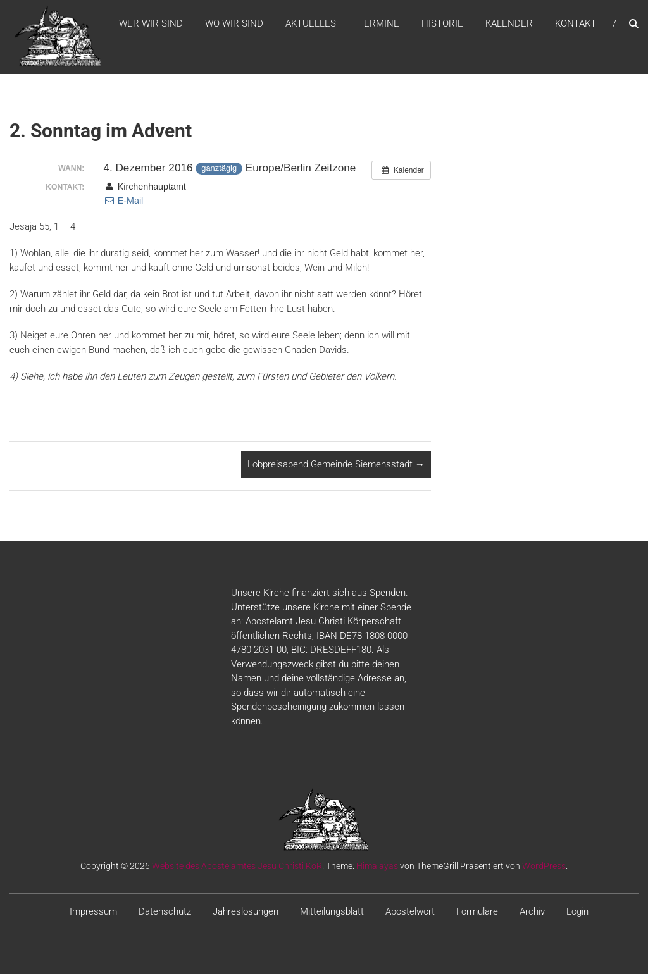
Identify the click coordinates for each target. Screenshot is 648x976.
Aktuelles (310, 24)
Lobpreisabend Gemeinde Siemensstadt (336, 466)
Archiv (532, 914)
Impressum (93, 914)
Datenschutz (165, 914)
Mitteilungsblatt (332, 914)
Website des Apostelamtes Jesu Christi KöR (237, 868)
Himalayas (377, 868)
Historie (442, 24)
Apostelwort (410, 914)
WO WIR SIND (234, 24)
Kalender (509, 24)
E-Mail (123, 203)
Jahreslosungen (245, 914)
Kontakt (575, 24)
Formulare (477, 914)
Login (577, 914)
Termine (378, 24)
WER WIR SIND (151, 24)
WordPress (544, 868)
